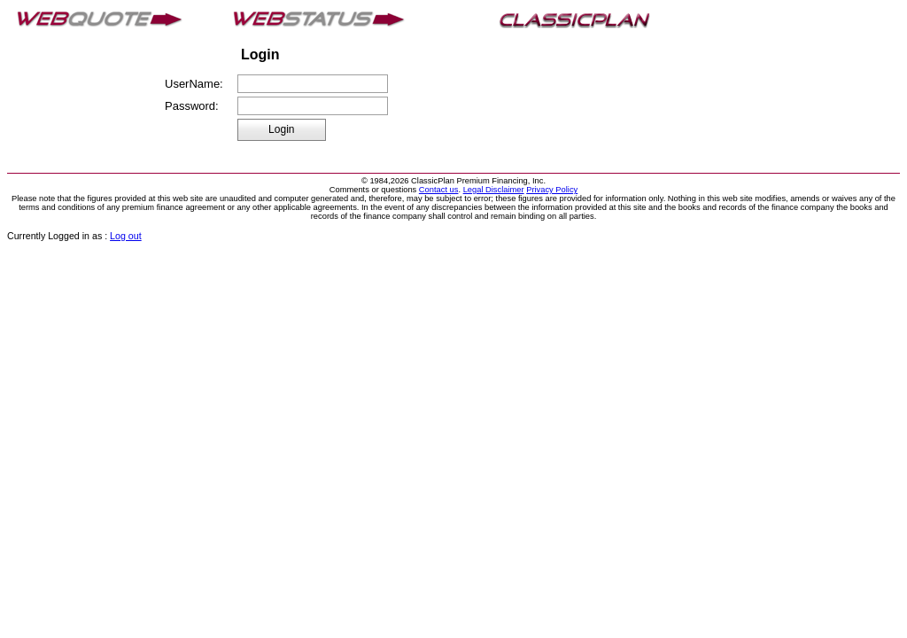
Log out (126, 235)
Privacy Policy (552, 189)
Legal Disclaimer (493, 189)
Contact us (439, 189)
